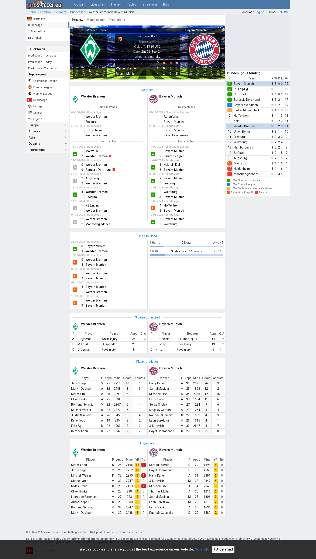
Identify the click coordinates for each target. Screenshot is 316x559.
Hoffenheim (242, 115)
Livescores (98, 4)
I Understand (223, 549)
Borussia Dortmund (247, 99)
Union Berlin (242, 131)
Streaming (149, 4)
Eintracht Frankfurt (246, 110)
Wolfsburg (241, 142)
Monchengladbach (246, 174)
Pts (286, 78)
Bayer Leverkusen (246, 105)
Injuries (116, 4)
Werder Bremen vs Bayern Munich (111, 12)
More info (202, 549)
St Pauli (239, 152)
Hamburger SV (244, 147)
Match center (96, 19)
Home (33, 12)
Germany (60, 12)
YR (137, 459)
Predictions (117, 19)
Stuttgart (240, 94)
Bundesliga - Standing (244, 73)
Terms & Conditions (127, 532)
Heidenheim (242, 168)
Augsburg (240, 158)
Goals (127, 378)
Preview (77, 19)
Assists (140, 378)
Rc (143, 459)
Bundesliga (77, 12)
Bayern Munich (244, 83)
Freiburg (239, 137)
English (259, 12)
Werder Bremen (244, 126)
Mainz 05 (240, 163)
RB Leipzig (241, 89)
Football (78, 4)
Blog (166, 4)
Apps (108, 378)
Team (252, 78)
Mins (117, 378)
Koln (237, 121)
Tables (131, 4)
